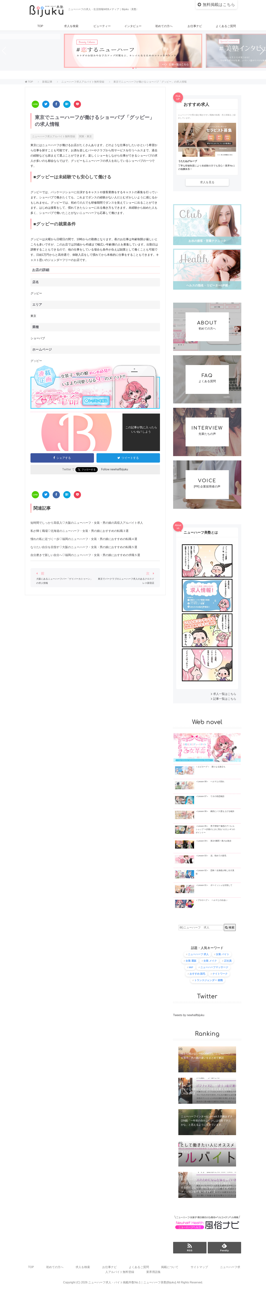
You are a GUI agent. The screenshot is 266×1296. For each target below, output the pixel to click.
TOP (40, 26)
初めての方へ (164, 26)
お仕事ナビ (195, 26)
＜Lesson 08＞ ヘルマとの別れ (210, 786)
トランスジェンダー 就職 (208, 985)
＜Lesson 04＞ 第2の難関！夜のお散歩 (214, 846)
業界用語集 (153, 1277)
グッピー (36, 360)
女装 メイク (210, 966)
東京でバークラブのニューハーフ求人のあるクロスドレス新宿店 (126, 580)
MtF (191, 972)
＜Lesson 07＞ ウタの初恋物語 (210, 801)
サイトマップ (199, 1272)
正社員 (228, 966)
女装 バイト (222, 959)
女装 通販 (191, 966)
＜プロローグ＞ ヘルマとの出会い (211, 905)
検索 (229, 932)
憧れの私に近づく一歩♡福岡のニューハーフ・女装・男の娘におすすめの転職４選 (83, 538)
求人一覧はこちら (224, 698)
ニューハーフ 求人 (198, 959)
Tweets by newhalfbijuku (188, 1020)
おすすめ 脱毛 (197, 979)
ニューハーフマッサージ (214, 972)
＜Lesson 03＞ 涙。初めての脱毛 (211, 861)
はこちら (219, 4)
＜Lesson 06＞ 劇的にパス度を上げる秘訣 (215, 816)
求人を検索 (71, 26)
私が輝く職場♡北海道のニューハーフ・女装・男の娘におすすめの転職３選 (79, 530)
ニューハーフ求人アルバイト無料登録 (53, 136)
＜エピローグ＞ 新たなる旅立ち (210, 772)
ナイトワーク (220, 979)
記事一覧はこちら (224, 703)
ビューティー (102, 26)
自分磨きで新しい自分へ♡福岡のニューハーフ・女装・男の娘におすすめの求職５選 (85, 555)
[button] (133, 68)
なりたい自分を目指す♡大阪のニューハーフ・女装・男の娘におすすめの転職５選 (83, 546)
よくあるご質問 (226, 26)
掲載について (169, 1272)
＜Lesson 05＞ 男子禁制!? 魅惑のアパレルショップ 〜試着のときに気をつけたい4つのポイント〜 (215, 834)
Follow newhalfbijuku (114, 469)
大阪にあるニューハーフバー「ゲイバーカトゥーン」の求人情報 (64, 580)
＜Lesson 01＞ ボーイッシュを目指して (214, 890)
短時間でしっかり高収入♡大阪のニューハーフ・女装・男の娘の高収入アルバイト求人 (86, 522)
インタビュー (133, 26)
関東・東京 (85, 136)
